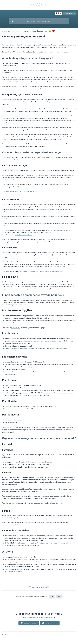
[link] (50, 31)
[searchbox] (39, 21)
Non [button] (59, 596)
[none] (58, 13)
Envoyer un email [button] (51, 623)
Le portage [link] (15, 31)
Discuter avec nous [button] (30, 623)
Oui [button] (52, 596)
